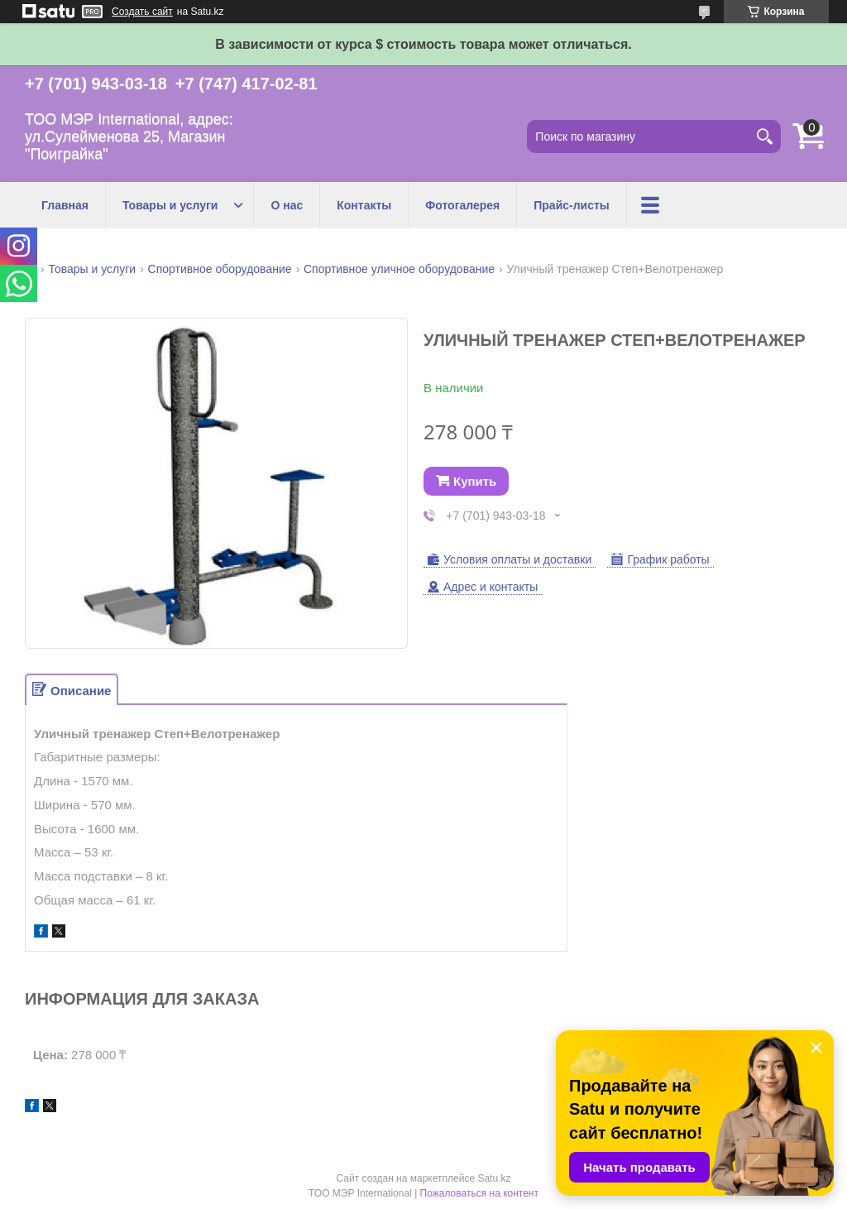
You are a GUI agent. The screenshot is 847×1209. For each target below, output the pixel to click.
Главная (65, 205)
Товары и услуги (170, 205)
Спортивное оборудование (220, 269)
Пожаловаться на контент (479, 1193)
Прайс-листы (572, 205)
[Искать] (764, 136)
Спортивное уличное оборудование (399, 269)
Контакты (364, 205)
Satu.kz (493, 1178)
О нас (286, 205)
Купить (474, 481)
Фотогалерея (462, 205)
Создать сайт (142, 11)
